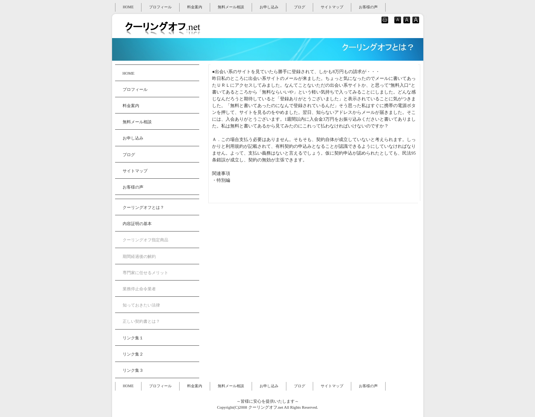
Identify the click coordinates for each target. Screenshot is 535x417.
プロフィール (160, 7)
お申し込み (269, 7)
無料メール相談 (231, 7)
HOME (128, 7)
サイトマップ (332, 7)
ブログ (299, 7)
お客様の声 (368, 7)
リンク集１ (133, 338)
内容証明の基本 (137, 223)
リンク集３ (133, 370)
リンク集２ (133, 354)
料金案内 (194, 7)
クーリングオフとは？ (143, 207)
